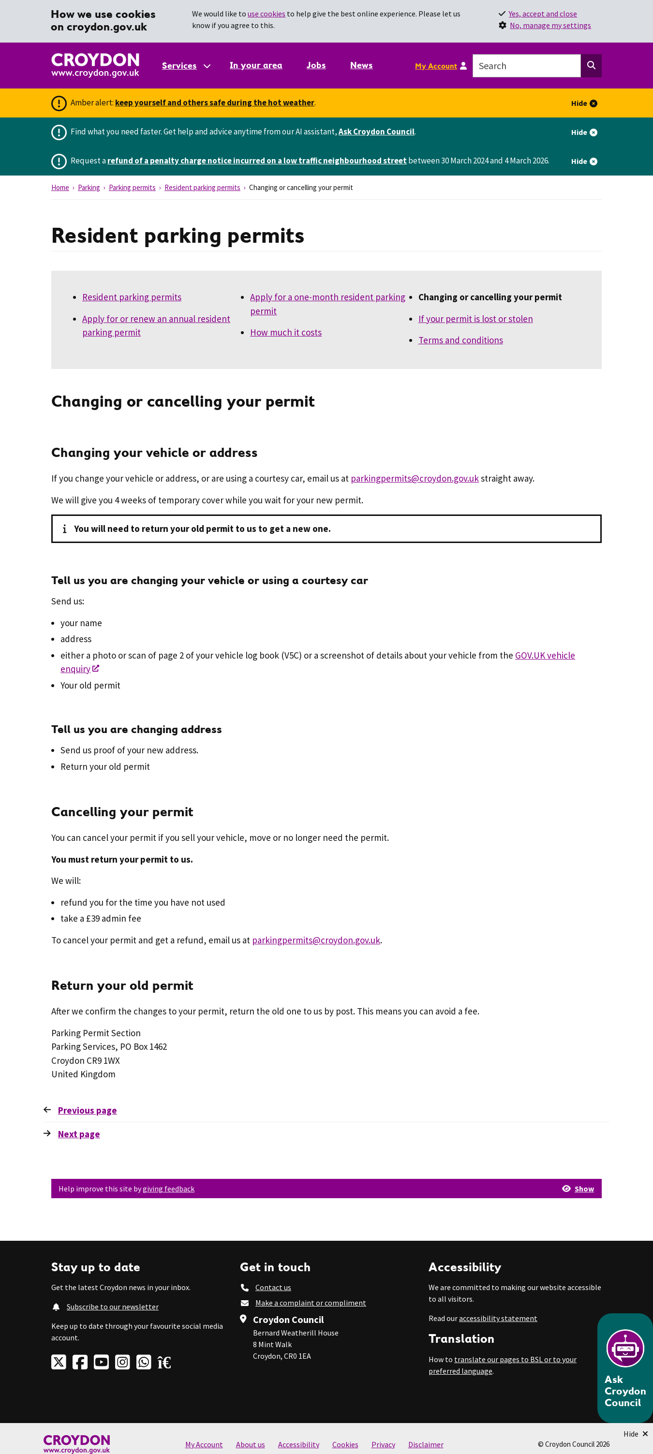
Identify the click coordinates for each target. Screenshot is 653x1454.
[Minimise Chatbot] (635, 1433)
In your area (256, 65)
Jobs (316, 65)
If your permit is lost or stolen (475, 318)
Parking (89, 187)
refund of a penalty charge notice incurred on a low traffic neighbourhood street (257, 160)
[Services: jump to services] (186, 65)
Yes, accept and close (543, 13)
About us (250, 1444)
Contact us (273, 1287)
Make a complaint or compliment (310, 1302)
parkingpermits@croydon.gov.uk (415, 478)
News (361, 65)
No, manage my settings (550, 25)
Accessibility (298, 1444)
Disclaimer (426, 1444)
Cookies (345, 1444)
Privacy (383, 1444)
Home (60, 187)
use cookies (266, 13)
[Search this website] (591, 65)
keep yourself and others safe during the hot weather (214, 102)
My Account (436, 65)
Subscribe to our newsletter (113, 1306)
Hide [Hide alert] (579, 103)
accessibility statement (498, 1318)
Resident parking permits (202, 187)
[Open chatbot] (625, 1368)
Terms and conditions (460, 340)
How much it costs (286, 332)
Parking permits (132, 187)
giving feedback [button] (168, 1188)
